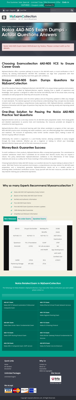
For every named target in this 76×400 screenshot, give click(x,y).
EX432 (58, 232)
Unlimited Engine (10, 377)
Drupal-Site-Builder (30, 229)
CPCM (31, 260)
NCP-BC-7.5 (30, 236)
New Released (10, 219)
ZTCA (44, 264)
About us (42, 366)
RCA (44, 260)
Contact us (42, 364)
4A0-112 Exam (44, 322)
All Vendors (8, 366)
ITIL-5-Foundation (31, 243)
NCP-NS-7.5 (44, 236)
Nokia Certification (19, 26)
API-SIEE (30, 264)
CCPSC (31, 246)
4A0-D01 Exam (9, 322)
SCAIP (44, 243)
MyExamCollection (23, 17)
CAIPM (17, 260)
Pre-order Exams (24, 219)
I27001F (57, 260)
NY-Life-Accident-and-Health (44, 248)
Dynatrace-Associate (17, 244)
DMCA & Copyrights (45, 371)
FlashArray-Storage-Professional (17, 265)
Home (4, 26)
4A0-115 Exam (44, 302)
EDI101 (17, 229)
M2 (58, 246)
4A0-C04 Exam (8, 343)
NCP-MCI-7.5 (17, 236)
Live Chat (21, 10)
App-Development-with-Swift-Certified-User (58, 253)
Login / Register (9, 10)
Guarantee (42, 369)
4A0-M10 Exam (45, 343)
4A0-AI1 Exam (8, 302)
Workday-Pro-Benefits (44, 230)
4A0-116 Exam (44, 312)
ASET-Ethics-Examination (58, 237)
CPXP (57, 243)
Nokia (9, 26)
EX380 (58, 229)
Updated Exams (39, 219)
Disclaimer (7, 369)
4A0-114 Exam (44, 333)
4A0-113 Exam (8, 333)
